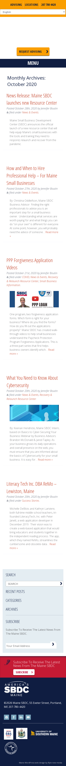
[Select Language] (33, 12)
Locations (31, 5)
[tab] (34, 589)
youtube (28, 717)
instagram (6, 717)
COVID (25, 277)
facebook (13, 717)
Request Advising (30, 51)
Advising (16, 5)
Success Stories (30, 500)
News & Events (30, 112)
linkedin (21, 717)
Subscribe (22, 672)
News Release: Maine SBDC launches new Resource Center (32, 99)
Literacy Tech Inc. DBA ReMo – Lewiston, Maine (32, 487)
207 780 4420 (48, 5)
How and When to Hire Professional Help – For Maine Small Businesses (32, 175)
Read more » (45, 459)
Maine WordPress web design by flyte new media (40, 762)
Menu (33, 63)
